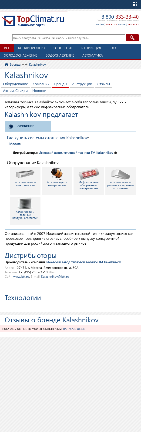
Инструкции (82, 83)
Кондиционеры (31, 48)
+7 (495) (106, 24)
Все (7, 48)
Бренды (60, 83)
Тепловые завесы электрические (25, 177)
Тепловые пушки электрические (57, 177)
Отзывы (103, 83)
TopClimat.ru (32, 20)
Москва (14, 144)
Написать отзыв (74, 328)
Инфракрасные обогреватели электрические (88, 179)
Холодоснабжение (20, 55)
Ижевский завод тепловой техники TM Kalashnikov (76, 152)
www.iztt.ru (21, 276)
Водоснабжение (60, 55)
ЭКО (112, 48)
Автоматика (92, 55)
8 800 (120, 17)
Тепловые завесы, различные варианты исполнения (120, 179)
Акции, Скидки (15, 90)
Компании (41, 83)
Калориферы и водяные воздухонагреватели (25, 208)
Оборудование (15, 83)
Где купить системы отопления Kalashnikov (47, 137)
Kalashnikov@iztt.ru (55, 276)
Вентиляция (91, 48)
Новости (39, 90)
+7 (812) (128, 24)
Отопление (63, 48)
